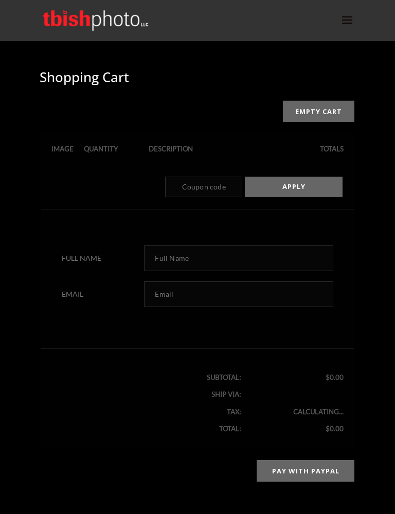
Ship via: (226, 394)
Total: (230, 429)
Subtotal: (224, 377)
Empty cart (318, 111)
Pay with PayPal (305, 470)
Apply (294, 186)
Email (72, 294)
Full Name (81, 258)
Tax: (234, 412)
